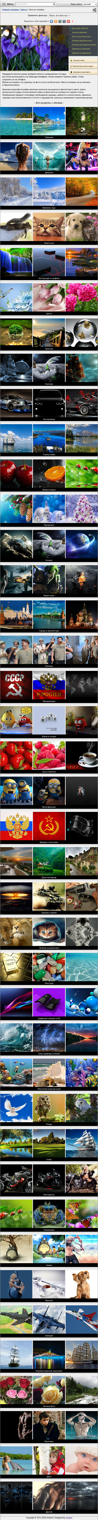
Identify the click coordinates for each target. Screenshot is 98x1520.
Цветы (24, 10)
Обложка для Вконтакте (80, 41)
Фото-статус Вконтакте (80, 36)
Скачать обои (77, 60)
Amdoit (69, 1518)
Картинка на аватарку (79, 49)
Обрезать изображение (80, 53)
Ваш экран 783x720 (78, 28)
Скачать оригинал (78, 32)
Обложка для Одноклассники (82, 45)
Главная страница (10, 10)
